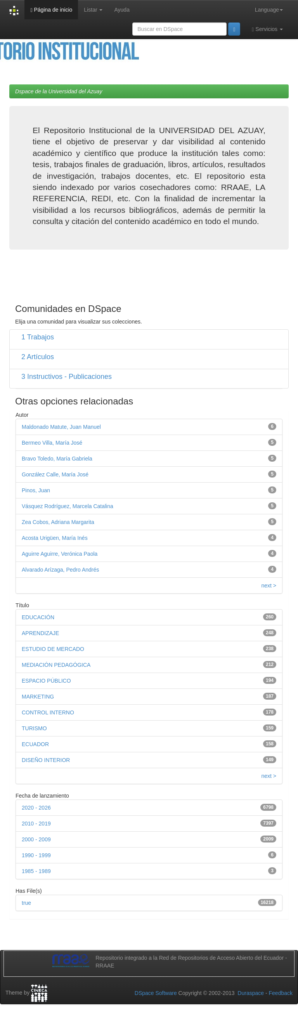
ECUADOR (35, 744)
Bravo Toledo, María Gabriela (57, 458)
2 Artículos (37, 357)
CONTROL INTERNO (48, 712)
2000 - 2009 (36, 839)
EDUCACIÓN (38, 617)
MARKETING (38, 697)
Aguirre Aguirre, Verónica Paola (59, 554)
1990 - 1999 (36, 855)
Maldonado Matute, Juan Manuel (61, 427)
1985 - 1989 (36, 871)
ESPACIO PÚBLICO (46, 681)
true (26, 903)
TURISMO (34, 728)
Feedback (281, 993)
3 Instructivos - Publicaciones (66, 376)
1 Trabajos (37, 337)
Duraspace (250, 993)
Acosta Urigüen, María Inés (55, 538)
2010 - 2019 (36, 823)
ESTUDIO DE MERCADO (53, 649)
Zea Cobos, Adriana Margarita (58, 522)
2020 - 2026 (36, 808)
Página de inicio (51, 10)
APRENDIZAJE (40, 633)
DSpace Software (156, 993)
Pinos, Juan (36, 490)
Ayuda (121, 10)
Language (269, 10)
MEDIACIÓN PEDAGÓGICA (56, 665)
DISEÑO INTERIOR (46, 760)
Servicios (267, 29)
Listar (93, 10)
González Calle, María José (55, 474)
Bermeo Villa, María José (52, 443)
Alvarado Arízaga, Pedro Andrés (60, 570)
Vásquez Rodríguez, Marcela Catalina (67, 506)
